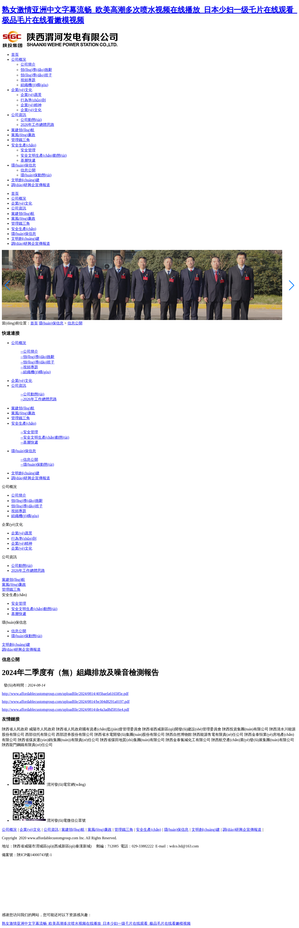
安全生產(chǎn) (23, 145)
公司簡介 (28, 64)
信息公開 (28, 170)
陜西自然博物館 (179, 734)
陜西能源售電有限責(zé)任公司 (218, 734)
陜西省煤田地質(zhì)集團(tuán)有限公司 (132, 740)
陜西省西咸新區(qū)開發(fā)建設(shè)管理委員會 (181, 729)
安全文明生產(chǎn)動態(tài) (44, 155)
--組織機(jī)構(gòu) (36, 372)
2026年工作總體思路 (37, 125)
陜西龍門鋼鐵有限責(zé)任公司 (27, 745)
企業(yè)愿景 (31, 95)
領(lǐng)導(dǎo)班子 (36, 75)
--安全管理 (29, 432)
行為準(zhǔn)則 (33, 100)
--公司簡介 (29, 351)
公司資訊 (18, 115)
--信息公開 (29, 460)
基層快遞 (28, 160)
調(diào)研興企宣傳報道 (30, 185)
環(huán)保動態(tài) (36, 175)
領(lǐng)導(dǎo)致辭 (36, 70)
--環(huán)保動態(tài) (37, 464)
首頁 (15, 55)
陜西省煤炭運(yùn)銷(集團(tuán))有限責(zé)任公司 (58, 740)
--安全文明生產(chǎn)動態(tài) (45, 437)
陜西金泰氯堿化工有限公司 (188, 740)
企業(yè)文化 (21, 90)
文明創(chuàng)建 (25, 180)
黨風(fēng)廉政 (23, 135)
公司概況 (18, 59)
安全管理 (28, 150)
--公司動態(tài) (32, 394)
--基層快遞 (29, 442)
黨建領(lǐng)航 (22, 130)
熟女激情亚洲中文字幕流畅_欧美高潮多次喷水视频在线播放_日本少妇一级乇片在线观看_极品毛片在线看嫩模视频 (96, 923)
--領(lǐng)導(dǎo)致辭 (37, 357)
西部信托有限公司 (40, 734)
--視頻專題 (29, 367)
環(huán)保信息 (23, 165)
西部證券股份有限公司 (74, 734)
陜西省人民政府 (15, 729)
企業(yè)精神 (31, 105)
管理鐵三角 (20, 140)
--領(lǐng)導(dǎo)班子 (37, 362)
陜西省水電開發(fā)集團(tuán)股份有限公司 (129, 734)
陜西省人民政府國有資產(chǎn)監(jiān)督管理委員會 (98, 729)
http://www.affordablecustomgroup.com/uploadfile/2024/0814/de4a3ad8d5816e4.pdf (65, 709)
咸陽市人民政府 (42, 729)
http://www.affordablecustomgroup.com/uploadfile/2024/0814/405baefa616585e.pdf (65, 694)
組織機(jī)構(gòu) (34, 85)
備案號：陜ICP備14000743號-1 (28, 855)
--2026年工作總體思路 (39, 399)
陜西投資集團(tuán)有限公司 (245, 729)
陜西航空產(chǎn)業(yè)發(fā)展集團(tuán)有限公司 (252, 740)
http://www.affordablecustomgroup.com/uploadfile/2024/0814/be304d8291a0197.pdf (66, 702)
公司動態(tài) (31, 120)
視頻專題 (28, 80)
